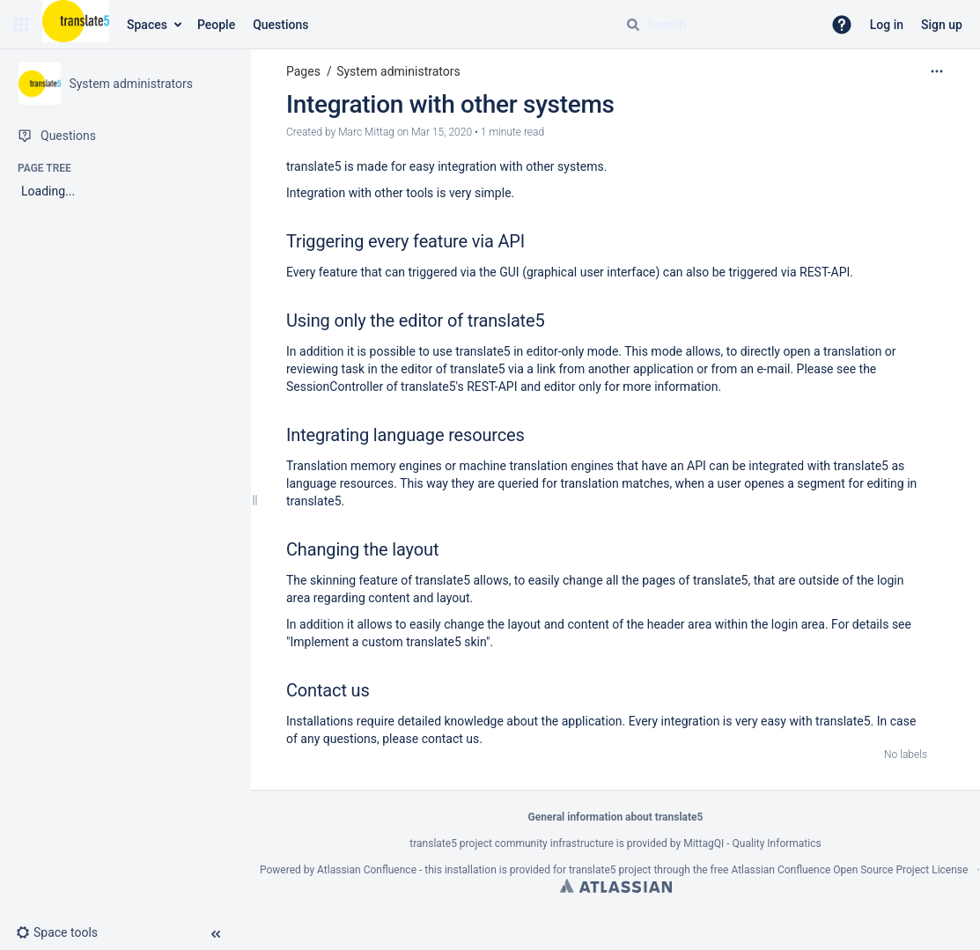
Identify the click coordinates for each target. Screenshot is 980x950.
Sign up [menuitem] (941, 25)
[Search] (633, 25)
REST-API (824, 272)
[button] (21, 24)
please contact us (430, 739)
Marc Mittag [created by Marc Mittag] (366, 132)
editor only (572, 386)
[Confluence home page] (75, 25)
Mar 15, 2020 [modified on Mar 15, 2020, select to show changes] (441, 132)
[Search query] (717, 25)
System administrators (398, 71)
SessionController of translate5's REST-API (402, 386)
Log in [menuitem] (886, 25)
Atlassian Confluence (366, 870)
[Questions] (125, 135)
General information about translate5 (616, 817)
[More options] (937, 71)
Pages (303, 71)
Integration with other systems (450, 104)
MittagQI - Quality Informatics (752, 843)
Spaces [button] (147, 25)
